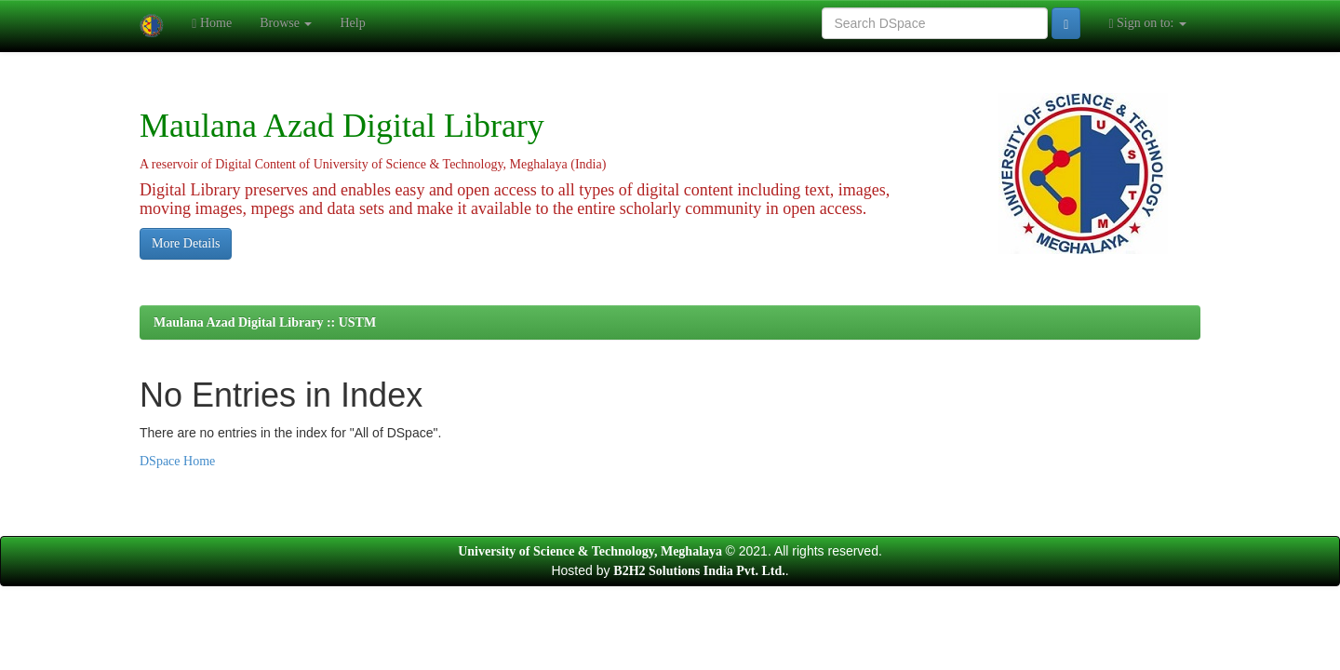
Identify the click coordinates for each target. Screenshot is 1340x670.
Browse (286, 23)
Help (352, 23)
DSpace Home (177, 461)
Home (212, 23)
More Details (186, 243)
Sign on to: (1147, 23)
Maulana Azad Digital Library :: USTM (265, 322)
